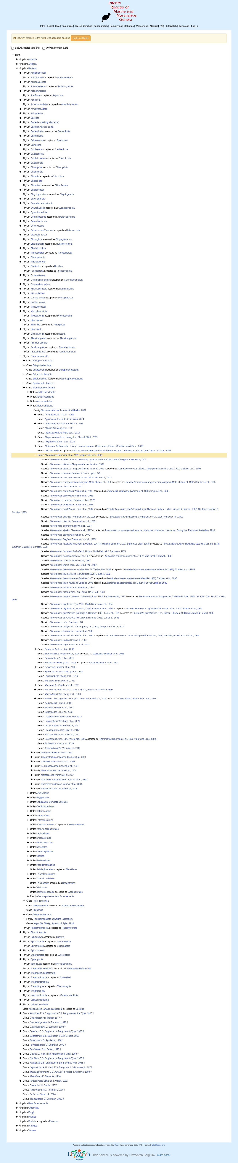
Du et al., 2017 (62, 730)
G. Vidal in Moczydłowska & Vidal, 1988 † (54, 1054)
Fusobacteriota (64, 271)
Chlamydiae (36, 167)
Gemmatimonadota (73, 280)
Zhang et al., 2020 (63, 694)
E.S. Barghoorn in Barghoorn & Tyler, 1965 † (57, 1031)
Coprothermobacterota (42, 203)
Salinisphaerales (44, 869)
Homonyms (116, 26)
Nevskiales (41, 847)
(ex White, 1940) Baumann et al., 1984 (81, 608)
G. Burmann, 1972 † (48, 1045)
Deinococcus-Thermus (42, 230)
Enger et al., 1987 (71, 504)
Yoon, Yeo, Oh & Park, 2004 (73, 565)
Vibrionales (41, 887)
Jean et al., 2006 (59, 649)
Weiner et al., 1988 (71, 491)
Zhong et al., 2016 (61, 676)
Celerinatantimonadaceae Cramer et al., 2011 (63, 757)
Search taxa (53, 26)
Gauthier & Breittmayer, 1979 (75, 473)
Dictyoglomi (36, 239)
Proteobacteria (64, 315)
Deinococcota (37, 225)
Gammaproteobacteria (71, 378)
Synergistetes (37, 955)
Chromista (33, 1108)
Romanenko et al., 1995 (73, 516)
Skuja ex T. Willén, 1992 (49, 1081)
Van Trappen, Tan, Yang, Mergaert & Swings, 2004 (87, 626)
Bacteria (32, 68)
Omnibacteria (37, 334)
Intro (42, 26)
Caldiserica (36, 149)
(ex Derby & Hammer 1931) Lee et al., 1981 (84, 617)
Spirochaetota (64, 941)
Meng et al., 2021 (59, 428)
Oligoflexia (38, 910)
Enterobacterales (44, 820)
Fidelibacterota (38, 261)
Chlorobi (35, 176)
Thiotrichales (42, 883)
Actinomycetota (65, 86)
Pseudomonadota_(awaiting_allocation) (53, 919)
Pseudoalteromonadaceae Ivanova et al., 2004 (64, 779)
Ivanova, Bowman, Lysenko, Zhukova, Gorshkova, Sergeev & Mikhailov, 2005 (98, 459)
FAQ (162, 26)
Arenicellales (42, 793)
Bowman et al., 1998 (108, 653)
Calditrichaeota (38, 158)
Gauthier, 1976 (71, 578)
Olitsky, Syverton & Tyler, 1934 (54, 923)
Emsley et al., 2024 (60, 662)
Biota (38, 1103)
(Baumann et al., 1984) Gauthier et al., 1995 (164, 608)
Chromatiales (43, 815)
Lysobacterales (43, 838)
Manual (153, 26)
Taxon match (101, 26)
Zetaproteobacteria (42, 914)
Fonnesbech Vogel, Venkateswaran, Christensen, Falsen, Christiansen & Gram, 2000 (94, 446)
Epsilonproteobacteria (43, 383)
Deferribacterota (67, 217)
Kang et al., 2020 (59, 743)
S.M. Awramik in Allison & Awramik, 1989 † (61, 1072)
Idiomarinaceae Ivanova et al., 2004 (58, 770)
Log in (194, 26)
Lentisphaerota (65, 297)
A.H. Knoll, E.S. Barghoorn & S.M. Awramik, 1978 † (62, 1067)
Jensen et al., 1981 (70, 556)
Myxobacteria (37, 315)
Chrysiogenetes (38, 194)
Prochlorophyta (38, 347)
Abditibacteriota (38, 73)
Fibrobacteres (37, 252)
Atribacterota (36, 113)
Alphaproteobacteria (42, 360)
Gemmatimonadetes (41, 280)
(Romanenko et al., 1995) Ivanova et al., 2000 (146, 516)
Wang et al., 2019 (62, 432)
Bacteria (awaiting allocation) (45, 122)
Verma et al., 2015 (63, 748)
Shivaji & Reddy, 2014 (63, 716)
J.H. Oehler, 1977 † (46, 1018)
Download (184, 26)
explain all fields (81, 38)
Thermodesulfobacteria (42, 968)
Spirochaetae (37, 941)
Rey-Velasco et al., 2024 (62, 653)
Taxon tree (67, 26)
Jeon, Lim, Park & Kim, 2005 (65, 739)
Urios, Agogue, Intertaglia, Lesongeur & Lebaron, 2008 (76, 698)
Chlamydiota (62, 167)
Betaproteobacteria (42, 365)
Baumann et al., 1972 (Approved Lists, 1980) (73, 455)
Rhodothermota (69, 928)
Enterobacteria (40, 378)
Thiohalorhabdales (45, 878)
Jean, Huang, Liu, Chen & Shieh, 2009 (71, 437)
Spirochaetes (37, 946)
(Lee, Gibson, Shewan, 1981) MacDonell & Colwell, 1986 (173, 613)
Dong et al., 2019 (64, 671)
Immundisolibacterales (47, 829)
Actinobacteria (37, 86)
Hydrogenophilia (41, 901)
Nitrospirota (59, 324)
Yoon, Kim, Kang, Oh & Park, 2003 (77, 592)
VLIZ (116, 1145)
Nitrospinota (37, 320)
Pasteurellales (43, 860)
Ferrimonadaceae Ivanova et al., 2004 (59, 766)
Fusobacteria (37, 271)
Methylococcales (44, 842)
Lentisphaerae (38, 297)
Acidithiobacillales (45, 396)
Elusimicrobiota (64, 244)
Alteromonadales (44, 405)
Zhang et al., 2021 (62, 721)
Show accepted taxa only (25, 48)
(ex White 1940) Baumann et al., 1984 (81, 604)
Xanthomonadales (45, 892)
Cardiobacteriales (45, 806)
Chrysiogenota (67, 194)
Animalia (32, 59)
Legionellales (42, 833)
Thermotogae (37, 986)
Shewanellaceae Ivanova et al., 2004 (59, 788)
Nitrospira (35, 324)
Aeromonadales (44, 401)
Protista (32, 1121)
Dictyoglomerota (39, 234)
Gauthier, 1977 (67, 486)
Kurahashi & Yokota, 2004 (64, 423)
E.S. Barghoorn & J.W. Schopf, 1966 (54, 1036)
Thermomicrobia (39, 977)
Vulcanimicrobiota (39, 1004)
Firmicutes (36, 266)
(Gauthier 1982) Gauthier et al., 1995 (159, 569)
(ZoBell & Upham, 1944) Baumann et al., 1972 (87, 596)
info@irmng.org (158, 1145)
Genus (41, 455)
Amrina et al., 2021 (62, 734)
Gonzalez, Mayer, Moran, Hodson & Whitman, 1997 (79, 689)
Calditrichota (65, 158)
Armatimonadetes (39, 104)
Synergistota (63, 955)
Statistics (129, 26)
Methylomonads (40, 905)
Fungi (31, 1112)
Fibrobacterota (65, 252)
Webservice (142, 26)
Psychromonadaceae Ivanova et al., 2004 (61, 784)
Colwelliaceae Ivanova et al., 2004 (58, 761)
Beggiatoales (42, 797)
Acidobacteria (37, 77)
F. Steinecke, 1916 (45, 1076)
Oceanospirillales (44, 851)
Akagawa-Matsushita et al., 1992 (77, 464)
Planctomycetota (68, 338)
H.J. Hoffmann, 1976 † (47, 1089)
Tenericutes (36, 964)
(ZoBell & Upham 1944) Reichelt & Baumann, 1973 (88, 551)
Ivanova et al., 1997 (71, 526)
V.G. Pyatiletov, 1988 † (46, 1040)
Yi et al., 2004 (59, 414)
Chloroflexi (36, 185)
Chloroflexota (61, 185)
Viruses (32, 1130)
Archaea (32, 64)
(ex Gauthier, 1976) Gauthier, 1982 (80, 569)
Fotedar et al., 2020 (59, 707)
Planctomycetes (38, 338)
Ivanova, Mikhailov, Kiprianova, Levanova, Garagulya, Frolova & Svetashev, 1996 (160, 530)
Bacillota (35, 118)
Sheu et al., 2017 (62, 725)
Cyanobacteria (38, 208)
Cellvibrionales (43, 811)
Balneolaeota (37, 140)
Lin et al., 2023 (59, 712)
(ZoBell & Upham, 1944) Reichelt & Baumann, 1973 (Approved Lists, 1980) (99, 543)
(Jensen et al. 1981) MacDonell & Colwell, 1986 (137, 556)
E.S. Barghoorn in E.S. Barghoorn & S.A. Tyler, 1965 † (62, 1013)
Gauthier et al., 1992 (62, 685)
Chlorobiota (58, 176)
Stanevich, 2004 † (44, 1094)
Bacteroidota (64, 131)
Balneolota (62, 140)
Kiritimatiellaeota (39, 288)
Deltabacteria (39, 369)
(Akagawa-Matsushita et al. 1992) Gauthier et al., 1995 (159, 468)
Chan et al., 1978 (70, 535)
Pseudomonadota (67, 351)
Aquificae (35, 95)
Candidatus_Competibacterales (51, 802)
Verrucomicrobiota (69, 995)
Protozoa (53, 1121)
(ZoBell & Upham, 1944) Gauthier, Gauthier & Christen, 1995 (152, 635)
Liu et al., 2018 (58, 703)
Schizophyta (37, 937)
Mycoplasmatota (39, 311)
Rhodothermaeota (40, 928)
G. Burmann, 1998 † (49, 1022)
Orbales (40, 856)
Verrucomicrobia (39, 995)
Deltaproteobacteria (68, 369)
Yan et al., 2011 (59, 658)
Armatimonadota (69, 104)
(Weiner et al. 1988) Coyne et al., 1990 (137, 491)
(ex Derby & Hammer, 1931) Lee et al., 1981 (85, 613)
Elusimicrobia (37, 244)
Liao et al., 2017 (60, 680)
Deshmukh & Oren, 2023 (138, 698)
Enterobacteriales (45, 824)
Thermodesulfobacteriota (79, 968)
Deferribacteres (38, 217)
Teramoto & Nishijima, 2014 (64, 419)
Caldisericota (61, 149)
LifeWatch (171, 26)
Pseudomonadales (45, 865)
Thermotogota (64, 986)
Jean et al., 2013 (60, 441)
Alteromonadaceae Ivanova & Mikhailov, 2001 (63, 410)
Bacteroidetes (37, 131)
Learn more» (163, 1155)
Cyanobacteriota (66, 208)
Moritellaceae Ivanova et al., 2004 (57, 775)
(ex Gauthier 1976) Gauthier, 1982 (80, 574)
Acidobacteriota (65, 77)
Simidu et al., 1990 (71, 631)
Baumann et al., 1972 (72, 500)
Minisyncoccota (38, 307)
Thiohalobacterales (45, 874)
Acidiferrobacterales (46, 392)
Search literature (83, 26)
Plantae (32, 1116)
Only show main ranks (55, 48)
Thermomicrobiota (40, 982)
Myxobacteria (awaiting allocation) (45, 1009)
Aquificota (58, 95)
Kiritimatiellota (67, 288)
